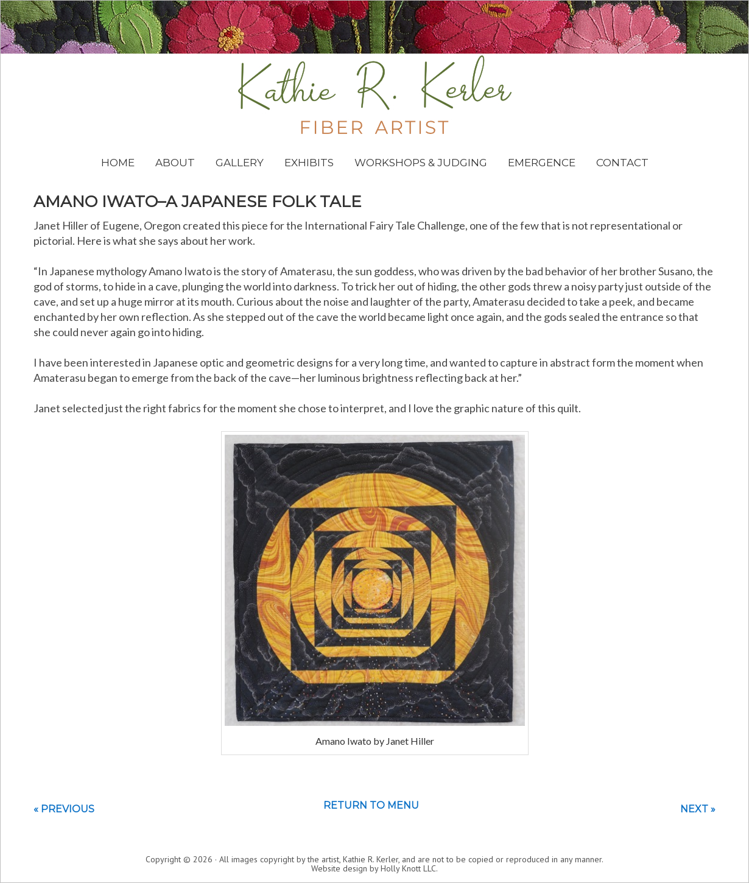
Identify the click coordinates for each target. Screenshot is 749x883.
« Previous (63, 809)
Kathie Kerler (375, 94)
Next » (698, 809)
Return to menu (371, 805)
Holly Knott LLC (408, 868)
